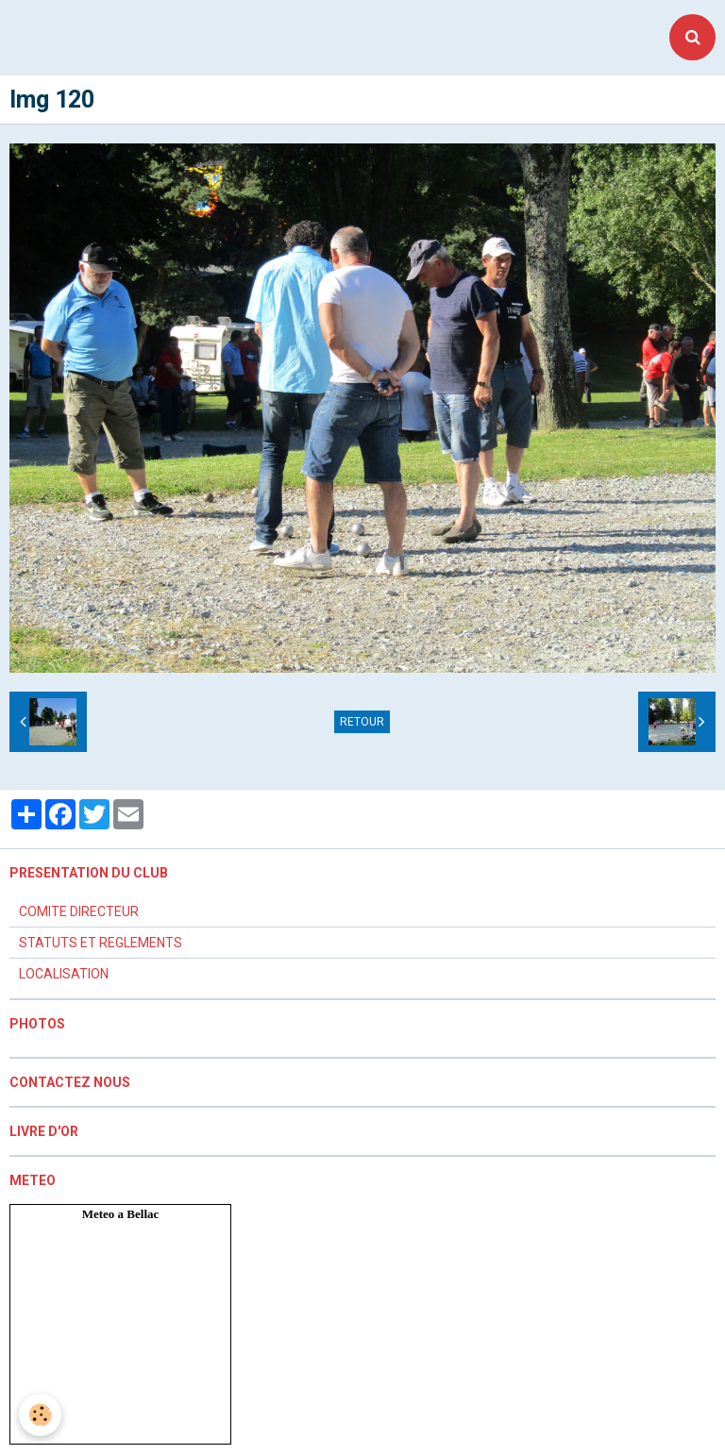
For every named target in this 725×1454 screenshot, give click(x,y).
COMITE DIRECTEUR (79, 911)
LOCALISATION (64, 973)
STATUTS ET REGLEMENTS (100, 942)
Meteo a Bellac (121, 1214)
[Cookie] (40, 1415)
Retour (362, 721)
